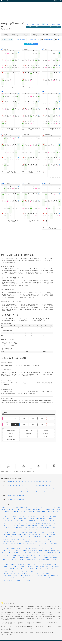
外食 (43, 573)
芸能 (30, 548)
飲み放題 (49, 564)
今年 (43, 26)
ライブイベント (5, 561)
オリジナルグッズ (54, 575)
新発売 (47, 559)
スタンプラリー (50, 529)
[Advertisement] (31, 11)
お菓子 (50, 525)
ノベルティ (57, 529)
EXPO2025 (34, 548)
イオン (52, 568)
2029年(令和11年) (44, 491)
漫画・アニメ (54, 523)
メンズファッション (12, 516)
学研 (45, 568)
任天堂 (48, 577)
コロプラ (44, 577)
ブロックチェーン (16, 561)
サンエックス (25, 543)
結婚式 (26, 548)
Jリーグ (53, 552)
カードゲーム (40, 557)
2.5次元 (42, 571)
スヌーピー (40, 575)
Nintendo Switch (10, 509)
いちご (46, 520)
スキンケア (9, 507)
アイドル (19, 516)
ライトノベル (26, 550)
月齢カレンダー (28, 430)
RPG (12, 580)
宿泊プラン (12, 568)
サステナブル (31, 523)
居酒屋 (20, 527)
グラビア (34, 539)
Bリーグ (28, 561)
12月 (50, 481)
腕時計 (23, 577)
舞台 (10, 561)
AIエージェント (39, 568)
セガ (33, 534)
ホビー (29, 534)
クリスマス (25, 523)
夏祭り (14, 555)
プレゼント (16, 509)
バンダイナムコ (5, 545)
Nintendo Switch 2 (54, 539)
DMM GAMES (35, 525)
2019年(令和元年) (11, 488)
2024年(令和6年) (52, 488)
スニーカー (34, 564)
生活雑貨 (53, 534)
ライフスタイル (12, 543)
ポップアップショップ (26, 573)
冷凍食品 (46, 557)
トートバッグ (40, 543)
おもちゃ (39, 513)
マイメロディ (47, 550)
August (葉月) (25, 134)
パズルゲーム (48, 571)
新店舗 (25, 536)
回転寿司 (38, 552)
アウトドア (39, 516)
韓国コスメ (38, 529)
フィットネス (15, 527)
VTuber (32, 507)
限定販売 (42, 566)
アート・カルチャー (41, 539)
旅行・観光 (19, 543)
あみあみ (48, 509)
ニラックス (15, 575)
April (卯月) (4, 91)
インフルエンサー (18, 580)
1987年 (28, 24)
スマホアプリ (33, 545)
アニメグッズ (55, 541)
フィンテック (4, 557)
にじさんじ (33, 516)
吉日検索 (46, 430)
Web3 (44, 534)
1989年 (38, 24)
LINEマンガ (21, 575)
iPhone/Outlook (22, 39)
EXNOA (27, 577)
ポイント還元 (42, 559)
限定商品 (31, 520)
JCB (35, 575)
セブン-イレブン (17, 573)
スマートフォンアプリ (6, 513)
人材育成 (25, 527)
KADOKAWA (56, 511)
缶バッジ (23, 561)
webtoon (9, 575)
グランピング (23, 566)
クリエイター (34, 555)
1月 (16, 481)
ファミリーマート (32, 511)
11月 (47, 481)
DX (14, 525)
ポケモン (3, 523)
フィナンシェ (51, 561)
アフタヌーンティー (40, 509)
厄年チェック (46, 433)
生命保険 (49, 552)
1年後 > (50, 26)
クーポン (54, 564)
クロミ (13, 550)
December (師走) (46, 183)
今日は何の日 (5, 35)
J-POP (25, 534)
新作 (14, 507)
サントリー (17, 577)
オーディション (15, 559)
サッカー (9, 529)
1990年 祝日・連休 (11, 430)
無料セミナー (15, 557)
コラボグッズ (4, 543)
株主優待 (12, 541)
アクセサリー (53, 527)
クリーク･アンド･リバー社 (33, 518)
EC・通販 (23, 539)
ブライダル (13, 534)
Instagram (41, 536)
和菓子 (50, 516)
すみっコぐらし (20, 548)
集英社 (12, 577)
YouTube (3, 509)
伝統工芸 (11, 571)
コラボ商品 (27, 564)
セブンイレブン (41, 545)
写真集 (30, 532)
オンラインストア (11, 552)
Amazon (41, 525)
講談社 (46, 525)
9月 (40, 481)
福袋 (25, 529)
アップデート (18, 545)
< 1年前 (36, 26)
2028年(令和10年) (35, 491)
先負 (33, 418)
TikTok (46, 536)
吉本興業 (29, 559)
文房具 (57, 577)
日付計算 (11, 433)
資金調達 (13, 548)
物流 (48, 575)
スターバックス (5, 573)
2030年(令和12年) (53, 491)
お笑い (52, 566)
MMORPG (4, 552)
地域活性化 (38, 523)
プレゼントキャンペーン (7, 555)
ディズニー (53, 509)
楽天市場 (15, 529)
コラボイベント (18, 523)
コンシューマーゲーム (6, 527)
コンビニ (37, 507)
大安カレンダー (46, 35)
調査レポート (19, 568)
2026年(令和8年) (11, 481)
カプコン (10, 525)
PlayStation (26, 568)
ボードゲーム (4, 566)
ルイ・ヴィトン (5, 564)
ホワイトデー (35, 559)
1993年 (58, 24)
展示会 (44, 564)
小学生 (53, 577)
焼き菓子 (40, 541)
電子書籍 (44, 523)
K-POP (27, 513)
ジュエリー (35, 532)
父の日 (9, 550)
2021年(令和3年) (27, 488)
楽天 (30, 527)
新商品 (58, 507)
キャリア (28, 555)
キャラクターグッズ (15, 511)
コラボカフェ (9, 518)
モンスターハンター (37, 573)
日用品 (18, 539)
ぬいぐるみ (45, 516)
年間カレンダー (15, 35)
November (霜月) (26, 183)
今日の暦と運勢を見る (31, 43)
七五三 (28, 436)
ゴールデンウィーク (6, 534)
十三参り (46, 436)
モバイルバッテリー (29, 575)
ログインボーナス (28, 557)
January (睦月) (4, 49)
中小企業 (44, 552)
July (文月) (4, 134)
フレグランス (17, 571)
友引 (15, 418)
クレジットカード (16, 513)
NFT (52, 543)
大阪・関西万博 (19, 507)
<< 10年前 (29, 26)
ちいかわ (8, 559)
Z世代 (23, 532)
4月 (25, 481)
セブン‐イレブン (31, 529)
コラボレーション (24, 520)
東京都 (18, 555)
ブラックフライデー (28, 580)
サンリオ (43, 507)
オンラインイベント (18, 536)
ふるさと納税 (12, 539)
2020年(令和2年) (19, 488)
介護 (9, 577)
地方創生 (44, 529)
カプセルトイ (53, 548)
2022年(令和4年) (36, 488)
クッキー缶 (38, 577)
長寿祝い (11, 436)
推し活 (48, 534)
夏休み (54, 516)
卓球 (21, 550)
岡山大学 (20, 518)
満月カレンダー (56, 35)
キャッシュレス (34, 541)
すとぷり (39, 564)
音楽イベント (4, 536)
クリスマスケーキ (20, 564)
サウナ (45, 561)
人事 (27, 532)
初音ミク (40, 555)
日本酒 (48, 523)
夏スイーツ (4, 550)
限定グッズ (4, 516)
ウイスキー (30, 536)
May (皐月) (25, 91)
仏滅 (42, 418)
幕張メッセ (48, 513)
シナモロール (53, 559)
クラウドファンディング (7, 520)
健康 (17, 550)
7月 (34, 481)
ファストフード (5, 539)
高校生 (47, 573)
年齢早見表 (28, 433)
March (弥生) (45, 49)
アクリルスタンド (5, 541)
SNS (33, 527)
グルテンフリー (5, 571)
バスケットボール (47, 541)
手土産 (53, 555)
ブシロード (57, 566)
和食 (45, 575)
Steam (33, 509)
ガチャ (24, 518)
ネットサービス (10, 523)
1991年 (48, 24)
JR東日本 (10, 566)
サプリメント (34, 561)
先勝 (24, 418)
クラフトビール (26, 545)
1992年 (53, 24)
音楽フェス (51, 536)
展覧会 (22, 525)
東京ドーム (47, 543)
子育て (40, 534)
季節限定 (55, 557)
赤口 (50, 418)
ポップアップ (33, 513)
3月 (22, 481)
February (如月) (25, 49)
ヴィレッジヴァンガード (30, 552)
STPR (48, 548)
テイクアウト (43, 518)
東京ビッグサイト (16, 532)
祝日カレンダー (35, 35)
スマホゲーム (27, 507)
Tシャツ (36, 520)
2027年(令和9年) (11, 485)
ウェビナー (20, 529)
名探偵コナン (48, 545)
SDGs (44, 513)
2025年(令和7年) (11, 491)
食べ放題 (41, 561)
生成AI (58, 509)
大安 (7, 418)
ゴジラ (58, 552)
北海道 (11, 573)
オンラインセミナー (6, 511)
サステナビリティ (41, 548)
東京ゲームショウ (19, 552)
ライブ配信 (42, 532)
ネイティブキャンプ (6, 548)
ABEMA (23, 513)
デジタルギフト (31, 566)
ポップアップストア (40, 527)
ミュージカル (53, 573)
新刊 (2, 532)
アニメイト (49, 518)
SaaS (36, 534)
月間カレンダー (25, 35)
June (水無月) (45, 91)
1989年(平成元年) (11, 495)
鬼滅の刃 (32, 577)
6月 (31, 481)
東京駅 (55, 543)
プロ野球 (3, 559)
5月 (28, 481)
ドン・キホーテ (33, 543)
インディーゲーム (19, 541)
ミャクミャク (22, 559)
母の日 (15, 518)
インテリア (41, 520)
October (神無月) (5, 183)
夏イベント (55, 513)
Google (17, 39)
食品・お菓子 (28, 525)
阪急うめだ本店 (47, 555)
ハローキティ (16, 520)
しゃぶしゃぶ (12, 564)
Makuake (47, 566)
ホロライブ (12, 545)
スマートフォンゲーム (50, 507)
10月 (43, 481)
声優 (50, 520)
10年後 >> (57, 26)
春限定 (37, 566)
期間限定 (3, 507)
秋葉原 (23, 555)
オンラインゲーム (33, 550)
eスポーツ (50, 511)
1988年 (33, 24)
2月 (19, 481)
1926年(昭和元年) (11, 499)
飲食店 (48, 539)
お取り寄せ (31, 568)
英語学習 (58, 550)
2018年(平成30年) (20, 495)
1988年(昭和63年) (20, 499)
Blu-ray (8, 580)
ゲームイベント (8, 532)
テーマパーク (4, 525)
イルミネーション (5, 568)
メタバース (19, 534)
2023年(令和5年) (44, 488)
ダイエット (4, 577)
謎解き (23, 571)
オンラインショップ (50, 532)
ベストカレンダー (5, 0)
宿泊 (48, 568)
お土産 (18, 525)
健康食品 (36, 536)
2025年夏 (3, 580)
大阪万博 (47, 527)
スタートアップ (26, 516)
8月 (37, 481)
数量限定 (39, 511)
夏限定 (10, 557)
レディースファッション (26, 509)
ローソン (10, 536)
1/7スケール (37, 571)
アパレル (55, 520)
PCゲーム (28, 539)
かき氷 (34, 557)
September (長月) (46, 134)
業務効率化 (27, 541)
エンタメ (44, 511)
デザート (41, 550)
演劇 (50, 557)
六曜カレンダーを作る (11, 439)
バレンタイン (24, 511)
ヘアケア (3, 518)
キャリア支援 (16, 566)
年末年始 (53, 550)
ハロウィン (4, 529)
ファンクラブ (55, 571)
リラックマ (4, 575)
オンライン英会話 (29, 571)
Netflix (21, 557)
